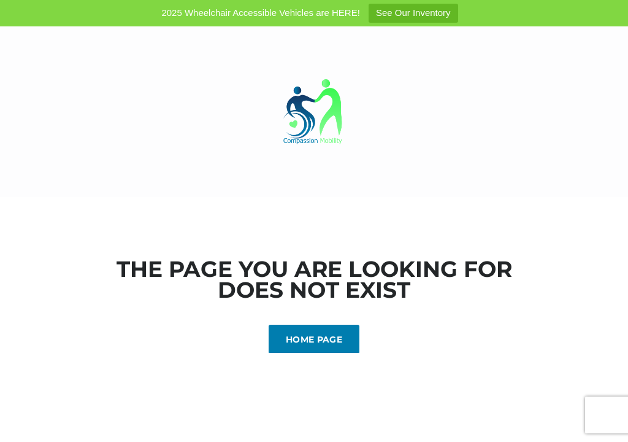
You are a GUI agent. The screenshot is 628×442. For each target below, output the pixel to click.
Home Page (314, 339)
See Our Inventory (413, 12)
